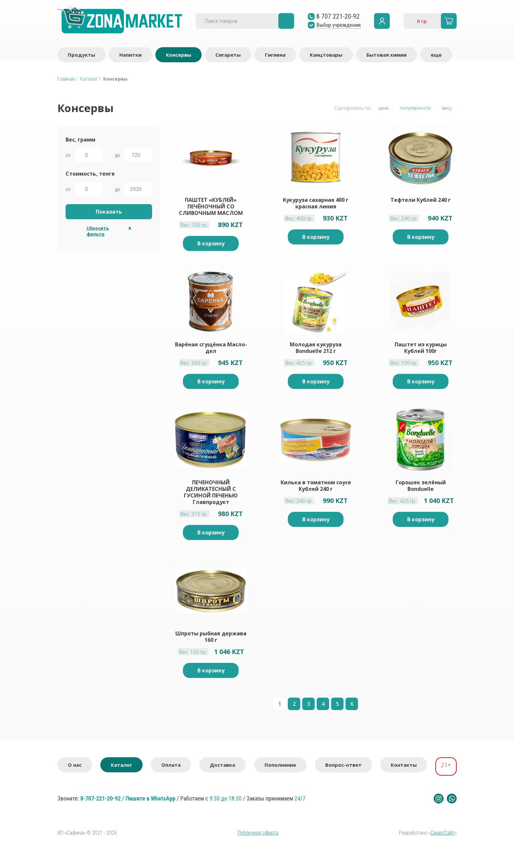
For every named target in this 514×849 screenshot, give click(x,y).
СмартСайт (443, 833)
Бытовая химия (386, 54)
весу (447, 108)
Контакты (404, 765)
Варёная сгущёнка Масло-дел (211, 347)
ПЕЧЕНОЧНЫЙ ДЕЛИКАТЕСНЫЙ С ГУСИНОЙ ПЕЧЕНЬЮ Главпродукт (211, 492)
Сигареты (228, 54)
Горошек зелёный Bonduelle (421, 485)
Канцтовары (326, 54)
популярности (415, 108)
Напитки (130, 54)
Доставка (222, 765)
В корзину (211, 243)
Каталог (89, 79)
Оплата (171, 765)
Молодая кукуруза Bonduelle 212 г (316, 347)
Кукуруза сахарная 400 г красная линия (315, 203)
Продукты (81, 54)
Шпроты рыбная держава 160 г (211, 636)
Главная (66, 79)
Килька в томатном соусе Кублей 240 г (316, 485)
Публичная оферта (258, 833)
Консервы (178, 54)
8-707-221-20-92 (100, 798)
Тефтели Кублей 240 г (420, 200)
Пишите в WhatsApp (150, 798)
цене (383, 108)
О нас (75, 765)
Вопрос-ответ (343, 765)
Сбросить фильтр (98, 231)
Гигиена (275, 54)
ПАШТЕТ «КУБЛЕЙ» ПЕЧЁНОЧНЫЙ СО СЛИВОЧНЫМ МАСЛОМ (211, 206)
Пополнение (280, 765)
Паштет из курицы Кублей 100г (421, 347)
